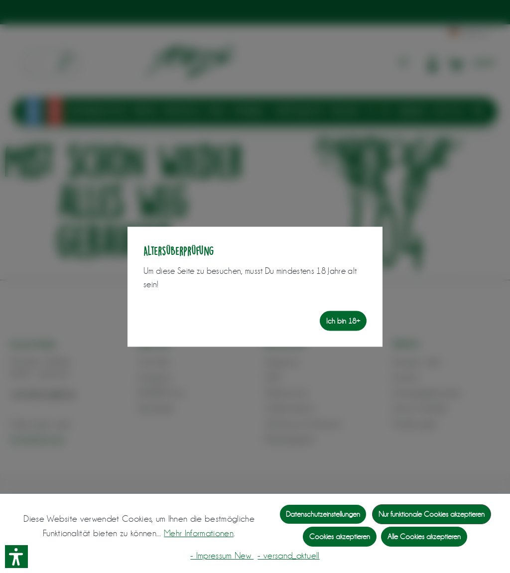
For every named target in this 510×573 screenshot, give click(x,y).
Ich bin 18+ (343, 321)
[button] (16, 556)
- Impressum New (222, 556)
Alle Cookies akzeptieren (424, 537)
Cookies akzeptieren (339, 537)
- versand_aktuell (288, 556)
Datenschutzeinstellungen (323, 514)
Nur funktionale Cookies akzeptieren (432, 514)
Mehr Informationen (199, 533)
